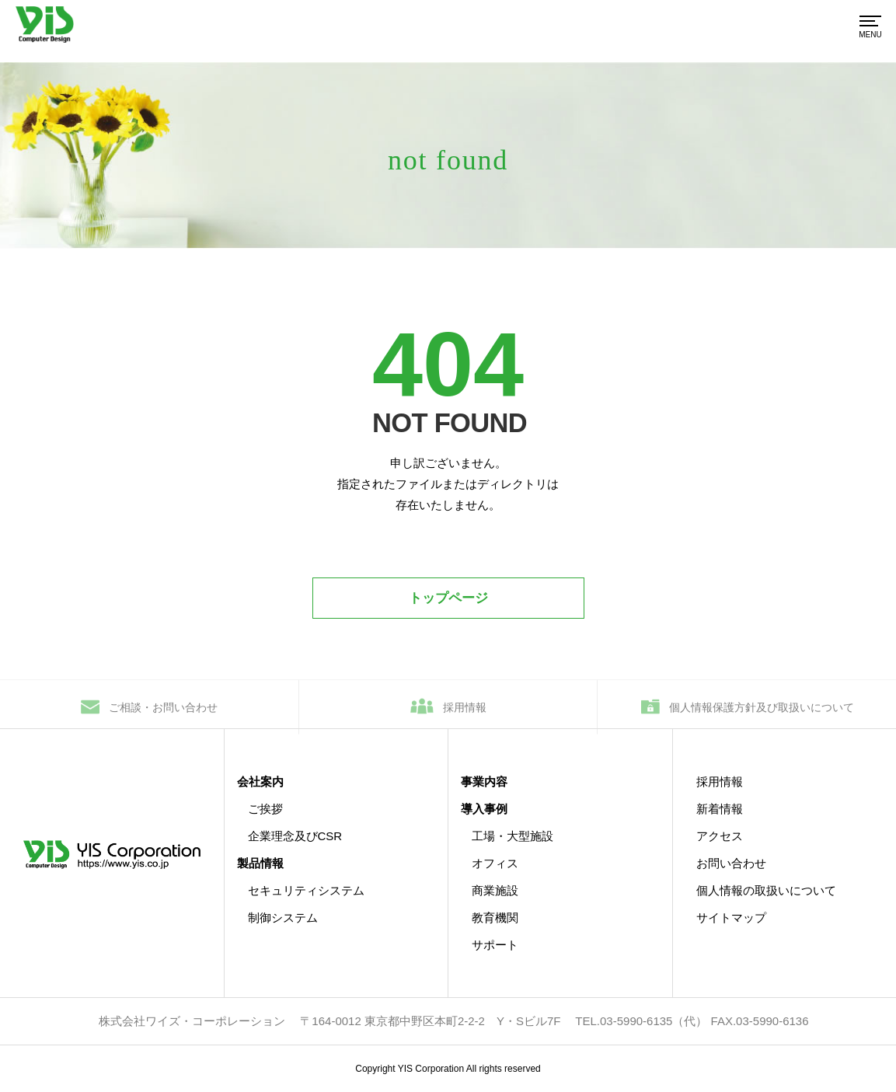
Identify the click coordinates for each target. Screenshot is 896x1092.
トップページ (448, 597)
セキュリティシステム (306, 890)
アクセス (719, 836)
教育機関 (495, 917)
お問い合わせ (731, 863)
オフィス (495, 863)
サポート (495, 945)
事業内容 (484, 781)
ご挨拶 (265, 809)
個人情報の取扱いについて (766, 890)
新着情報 (719, 809)
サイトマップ (731, 917)
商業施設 (495, 890)
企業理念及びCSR (295, 836)
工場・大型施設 (512, 836)
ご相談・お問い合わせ (163, 712)
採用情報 (464, 712)
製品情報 (260, 863)
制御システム (283, 917)
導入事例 (484, 809)
